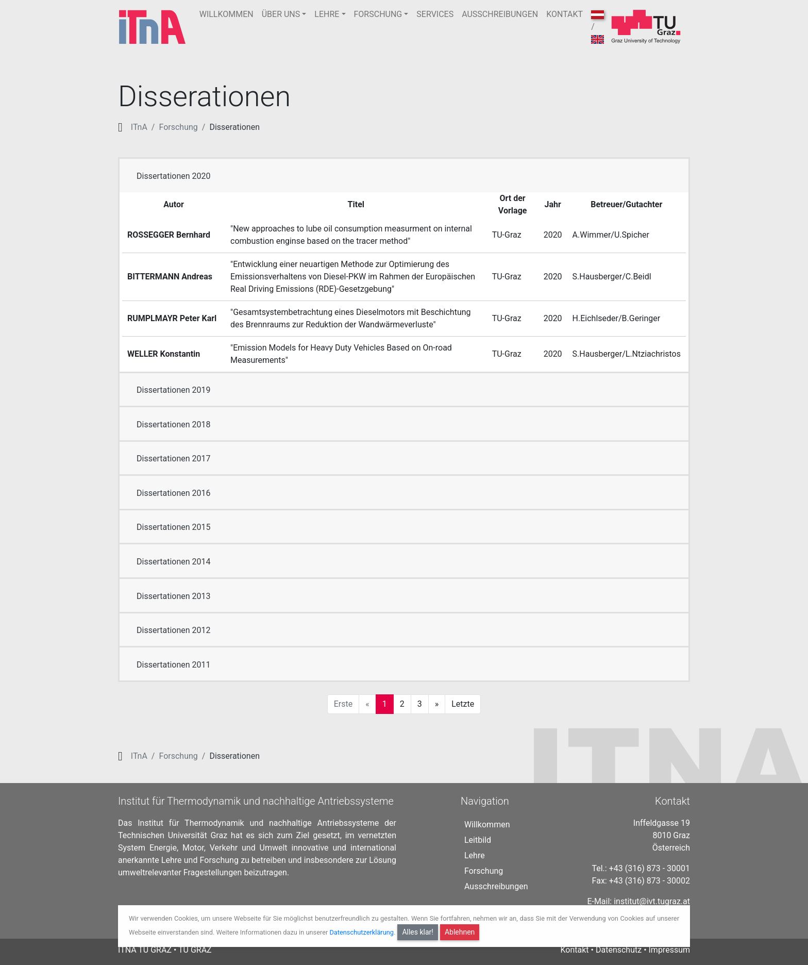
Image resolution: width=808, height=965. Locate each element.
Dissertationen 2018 (173, 424)
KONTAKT (564, 14)
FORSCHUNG (378, 14)
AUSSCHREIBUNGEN (500, 14)
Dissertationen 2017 (173, 458)
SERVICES (434, 14)
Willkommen (487, 824)
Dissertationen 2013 (173, 596)
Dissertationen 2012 (173, 630)
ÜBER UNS (281, 14)
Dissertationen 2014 (173, 562)
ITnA (139, 127)
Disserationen (234, 127)
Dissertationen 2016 (173, 493)
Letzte (462, 704)
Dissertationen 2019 (173, 390)
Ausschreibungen (496, 886)
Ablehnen (460, 932)
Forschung (178, 127)
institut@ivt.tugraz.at (652, 901)
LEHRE (326, 14)
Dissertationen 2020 (173, 176)
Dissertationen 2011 (173, 665)
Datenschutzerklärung (361, 932)
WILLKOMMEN (226, 14)
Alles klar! (417, 932)
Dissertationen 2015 (173, 527)
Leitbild (477, 840)
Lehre (474, 855)
